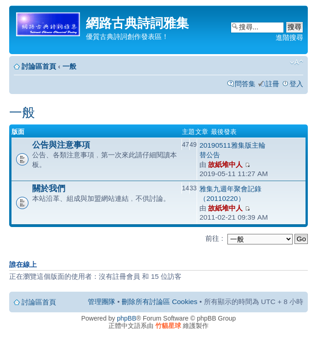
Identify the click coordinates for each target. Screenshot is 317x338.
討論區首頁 (39, 66)
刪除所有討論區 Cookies (160, 301)
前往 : (214, 238)
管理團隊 (101, 301)
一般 (69, 66)
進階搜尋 (289, 37)
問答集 (245, 84)
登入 (296, 84)
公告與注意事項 (61, 145)
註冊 (272, 84)
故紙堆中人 (225, 164)
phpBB (126, 318)
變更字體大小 (296, 62)
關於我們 (48, 188)
